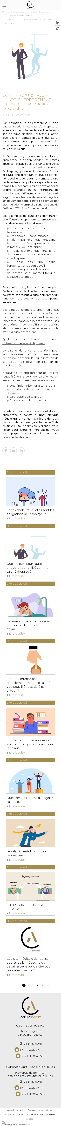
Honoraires (9, 1114)
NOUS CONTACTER (32, 1049)
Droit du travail (45, 12)
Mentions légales (47, 1114)
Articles (29, 1119)
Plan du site (32, 1114)
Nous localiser (33, 1056)
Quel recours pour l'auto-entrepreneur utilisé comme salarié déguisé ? (27, 567)
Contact (20, 1114)
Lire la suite (17, 518)
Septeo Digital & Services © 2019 (16, 1124)
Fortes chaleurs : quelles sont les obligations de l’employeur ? (30, 512)
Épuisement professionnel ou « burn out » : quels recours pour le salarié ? (30, 744)
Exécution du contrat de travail (20, 16)
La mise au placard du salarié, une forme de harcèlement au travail (29, 625)
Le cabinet (21, 1110)
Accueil (10, 1110)
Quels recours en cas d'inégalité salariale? (30, 800)
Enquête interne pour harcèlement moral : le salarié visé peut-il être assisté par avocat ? (28, 684)
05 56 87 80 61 (33, 1043)
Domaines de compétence (24, 12)
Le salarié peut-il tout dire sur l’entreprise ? (28, 853)
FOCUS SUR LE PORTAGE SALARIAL (25, 907)
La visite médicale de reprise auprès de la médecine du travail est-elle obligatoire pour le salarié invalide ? (29, 964)
